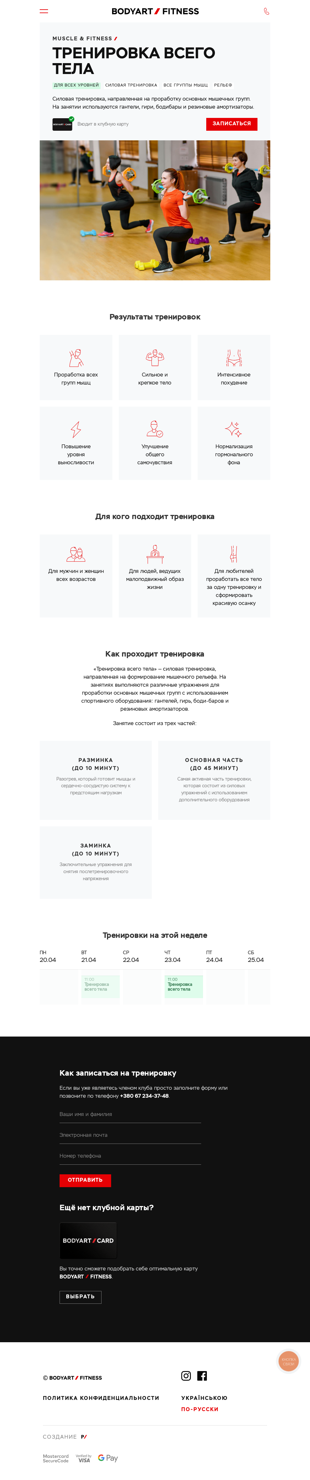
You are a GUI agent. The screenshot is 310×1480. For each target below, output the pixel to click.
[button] (44, 11)
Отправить (85, 1180)
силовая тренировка (131, 85)
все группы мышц (186, 85)
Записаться (232, 124)
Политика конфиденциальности (101, 1398)
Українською (204, 1398)
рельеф (223, 85)
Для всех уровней (76, 85)
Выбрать (80, 1297)
